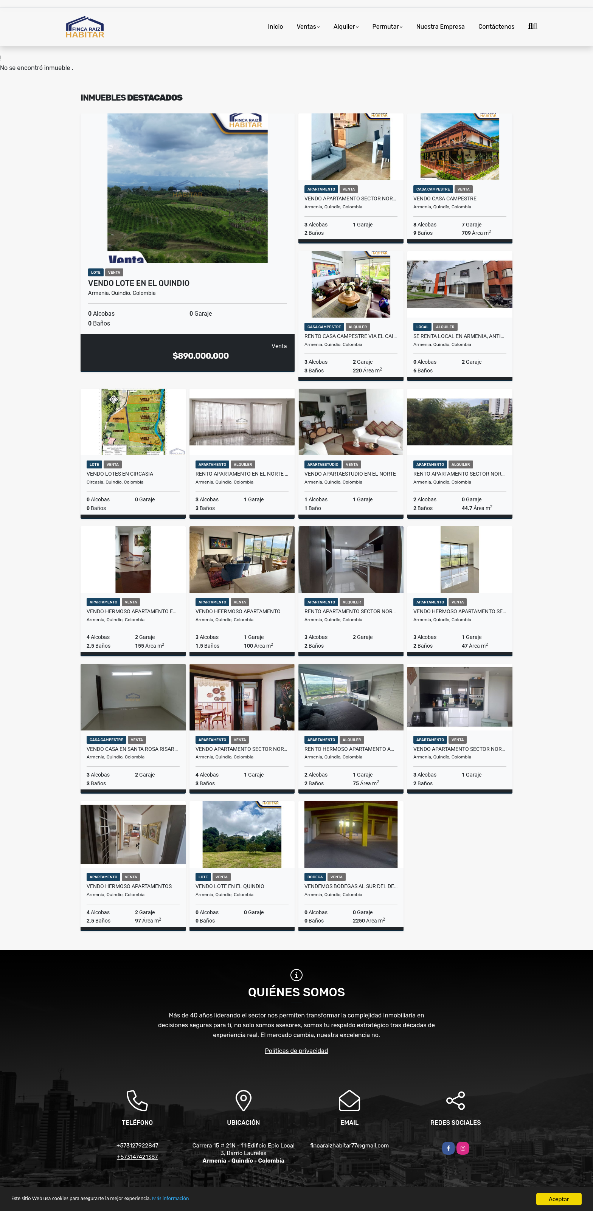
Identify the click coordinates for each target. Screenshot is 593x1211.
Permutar (386, 26)
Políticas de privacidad (296, 1050)
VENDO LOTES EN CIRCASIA (120, 474)
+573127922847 (137, 1145)
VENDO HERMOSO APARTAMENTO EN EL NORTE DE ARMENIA (133, 611)
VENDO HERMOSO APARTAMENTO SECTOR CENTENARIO (459, 611)
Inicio (275, 26)
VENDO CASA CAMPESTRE (445, 198)
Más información (202, 1200)
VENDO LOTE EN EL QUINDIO (138, 283)
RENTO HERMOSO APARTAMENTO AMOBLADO (350, 749)
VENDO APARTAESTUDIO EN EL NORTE (350, 474)
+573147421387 (137, 1157)
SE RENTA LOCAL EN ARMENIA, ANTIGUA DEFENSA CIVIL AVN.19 (459, 336)
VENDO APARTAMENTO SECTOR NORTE (350, 198)
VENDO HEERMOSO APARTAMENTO (238, 611)
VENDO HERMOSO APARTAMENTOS (129, 886)
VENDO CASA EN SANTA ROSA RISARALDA (133, 749)
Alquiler (344, 26)
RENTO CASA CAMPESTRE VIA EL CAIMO (350, 336)
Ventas (306, 26)
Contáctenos (496, 26)
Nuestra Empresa (440, 26)
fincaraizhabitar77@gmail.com (349, 1145)
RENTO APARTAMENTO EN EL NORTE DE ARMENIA (242, 474)
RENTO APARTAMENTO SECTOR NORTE (459, 474)
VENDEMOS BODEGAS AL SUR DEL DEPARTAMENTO (350, 886)
